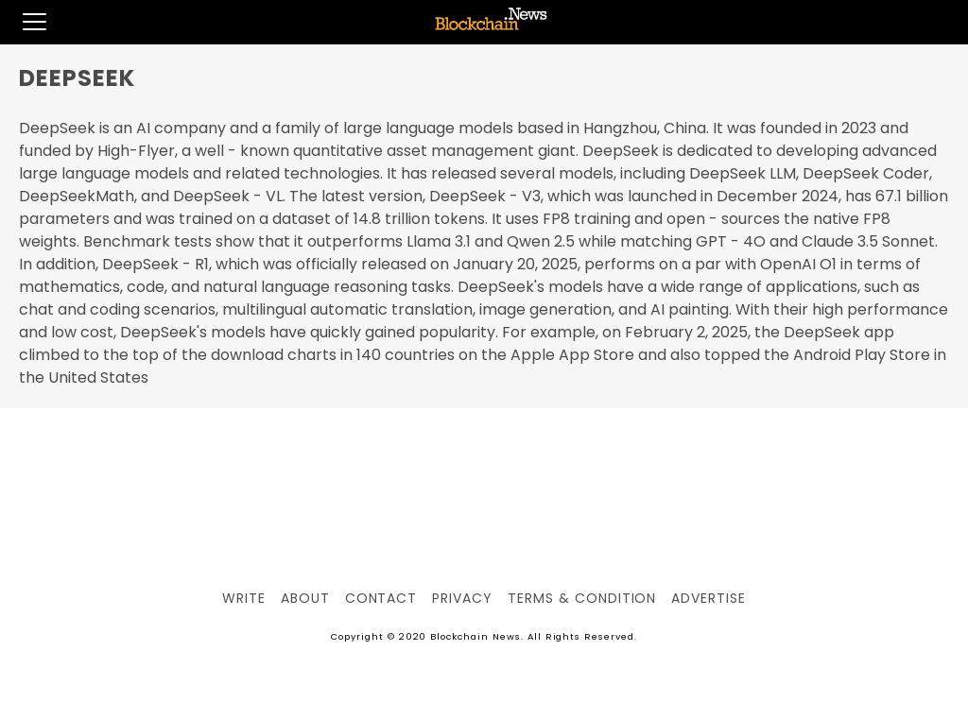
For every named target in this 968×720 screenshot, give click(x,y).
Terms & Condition (582, 598)
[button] (23, 22)
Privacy (462, 598)
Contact (381, 598)
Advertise (708, 598)
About (305, 598)
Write (244, 598)
